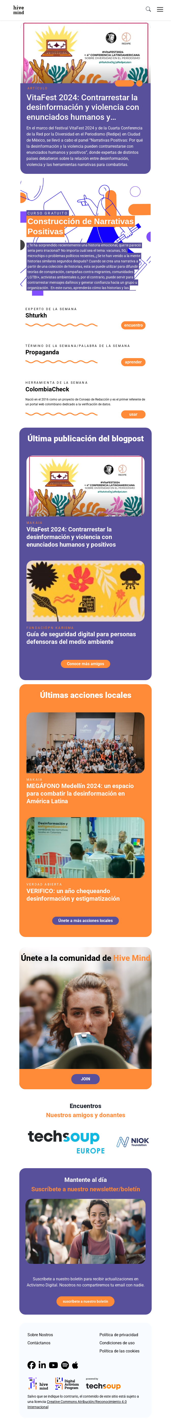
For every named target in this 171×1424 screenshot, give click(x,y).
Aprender (133, 362)
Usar (133, 414)
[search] (148, 9)
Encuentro (133, 325)
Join (85, 1079)
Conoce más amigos (85, 663)
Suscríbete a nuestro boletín (85, 1301)
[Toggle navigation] (160, 9)
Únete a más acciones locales (85, 920)
